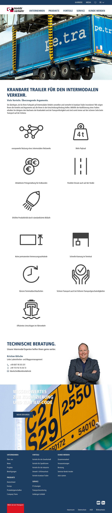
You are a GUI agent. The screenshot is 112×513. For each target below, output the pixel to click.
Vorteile (68, 10)
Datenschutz (82, 510)
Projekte (10, 467)
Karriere (78, 2)
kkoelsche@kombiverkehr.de (20, 371)
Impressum (70, 510)
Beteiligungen (11, 472)
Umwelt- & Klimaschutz (40, 472)
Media (88, 2)
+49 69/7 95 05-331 (17, 364)
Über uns (10, 459)
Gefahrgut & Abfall (38, 494)
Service (81, 10)
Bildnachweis (100, 510)
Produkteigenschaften (14, 490)
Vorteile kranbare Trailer (40, 476)
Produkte (54, 10)
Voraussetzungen (63, 463)
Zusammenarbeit (63, 459)
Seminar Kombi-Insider (65, 472)
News (9, 463)
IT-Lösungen (36, 486)
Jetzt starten (62, 476)
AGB (91, 510)
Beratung (61, 467)
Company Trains (12, 494)
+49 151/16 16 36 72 (18, 368)
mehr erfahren (23, 415)
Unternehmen (37, 10)
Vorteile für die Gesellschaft (41, 459)
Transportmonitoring (39, 490)
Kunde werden (97, 10)
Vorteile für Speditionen (40, 463)
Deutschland (11, 482)
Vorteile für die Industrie (40, 467)
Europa (9, 486)
